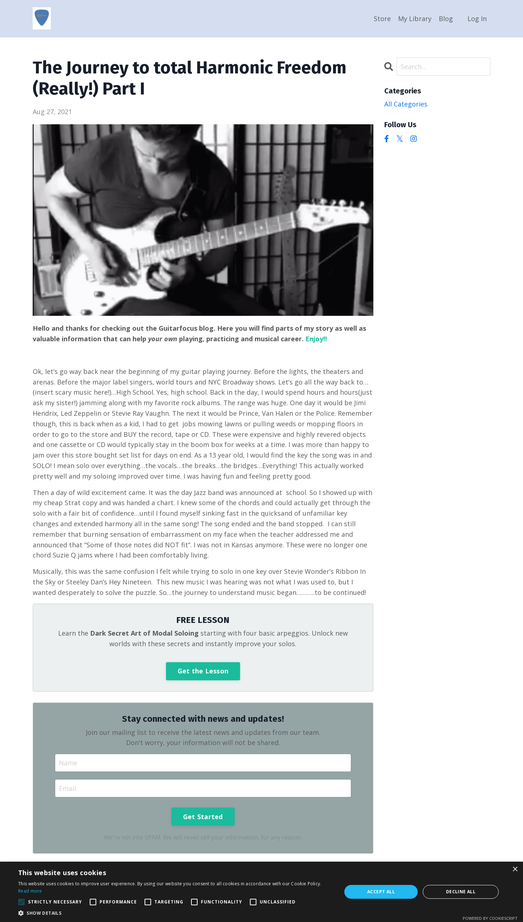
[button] (21, 902)
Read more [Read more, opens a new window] (30, 891)
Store (382, 18)
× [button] (515, 869)
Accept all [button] (381, 892)
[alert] (261, 892)
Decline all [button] (460, 892)
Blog (446, 18)
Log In (477, 18)
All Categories (405, 104)
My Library (414, 18)
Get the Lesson (203, 671)
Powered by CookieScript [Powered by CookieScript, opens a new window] (490, 918)
